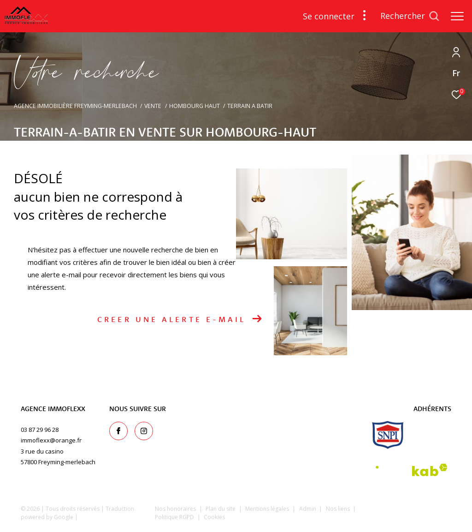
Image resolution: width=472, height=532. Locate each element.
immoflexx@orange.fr (51, 440)
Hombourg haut (194, 106)
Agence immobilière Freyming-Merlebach (75, 106)
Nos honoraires (175, 509)
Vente (152, 106)
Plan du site (221, 509)
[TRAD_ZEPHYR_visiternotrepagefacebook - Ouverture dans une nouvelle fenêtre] (118, 431)
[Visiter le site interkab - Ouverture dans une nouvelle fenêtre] (411, 470)
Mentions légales (267, 509)
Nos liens (338, 509)
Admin (308, 509)
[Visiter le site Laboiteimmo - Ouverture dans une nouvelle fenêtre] (410, 515)
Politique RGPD (174, 517)
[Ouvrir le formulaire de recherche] (409, 16)
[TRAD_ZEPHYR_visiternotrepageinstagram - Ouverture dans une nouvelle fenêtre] (144, 431)
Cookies (214, 517)
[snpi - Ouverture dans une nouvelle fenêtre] (388, 435)
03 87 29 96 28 (40, 429)
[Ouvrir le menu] (457, 16)
